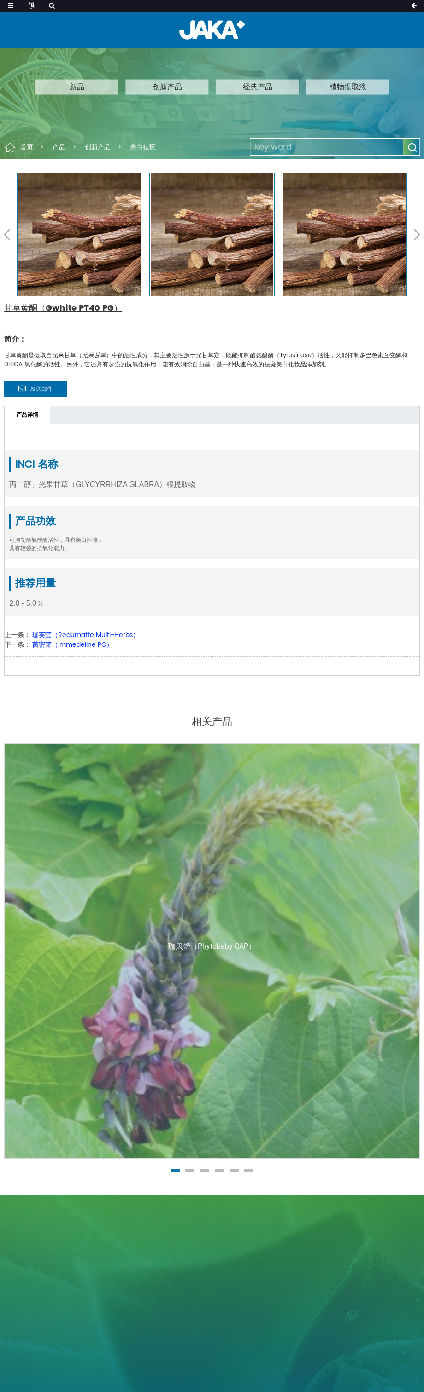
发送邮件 (41, 389)
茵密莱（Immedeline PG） (72, 644)
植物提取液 (348, 87)
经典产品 (257, 87)
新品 (77, 87)
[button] (414, 234)
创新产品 (167, 87)
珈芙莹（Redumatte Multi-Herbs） (85, 635)
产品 (59, 147)
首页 (26, 147)
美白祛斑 (143, 147)
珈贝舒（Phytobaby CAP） (212, 946)
